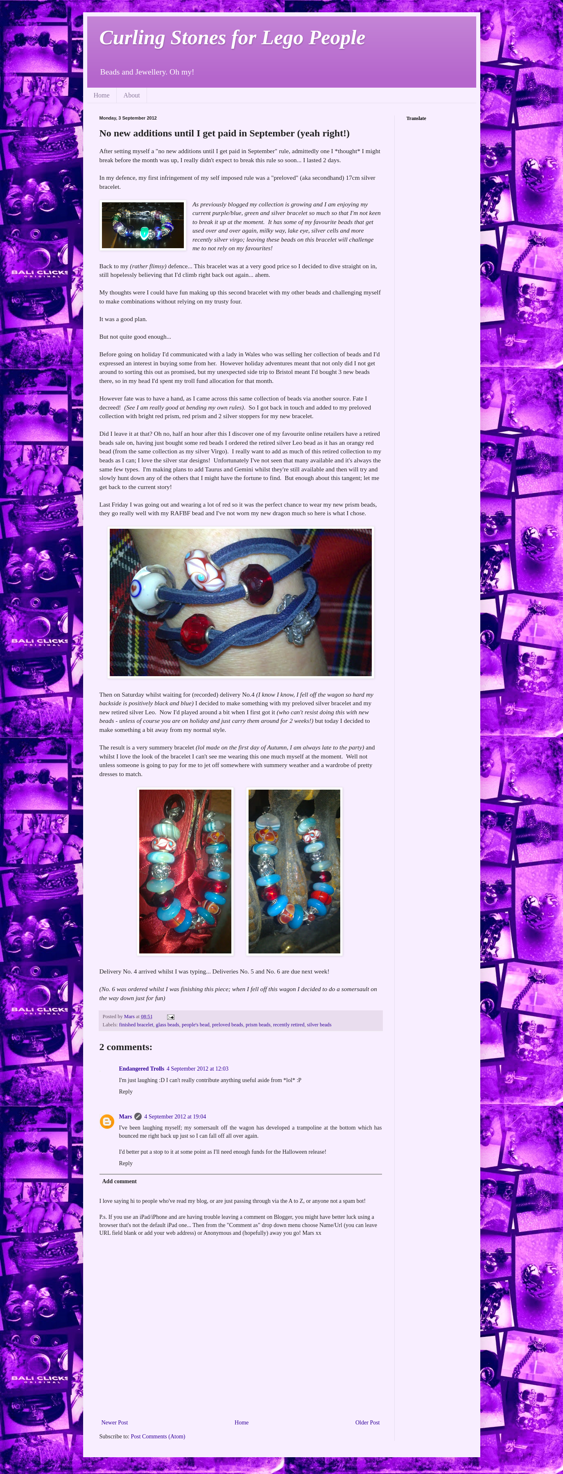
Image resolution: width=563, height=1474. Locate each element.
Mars (125, 1117)
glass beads (167, 1025)
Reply (126, 1092)
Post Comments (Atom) (158, 1436)
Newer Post (115, 1423)
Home (102, 95)
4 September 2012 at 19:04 (175, 1117)
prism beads (258, 1025)
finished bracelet (136, 1025)
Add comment (119, 1181)
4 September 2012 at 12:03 (197, 1069)
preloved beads (227, 1025)
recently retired (289, 1025)
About (132, 95)
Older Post (367, 1423)
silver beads (319, 1025)
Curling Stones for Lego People (232, 37)
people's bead (196, 1025)
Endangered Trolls (142, 1069)
